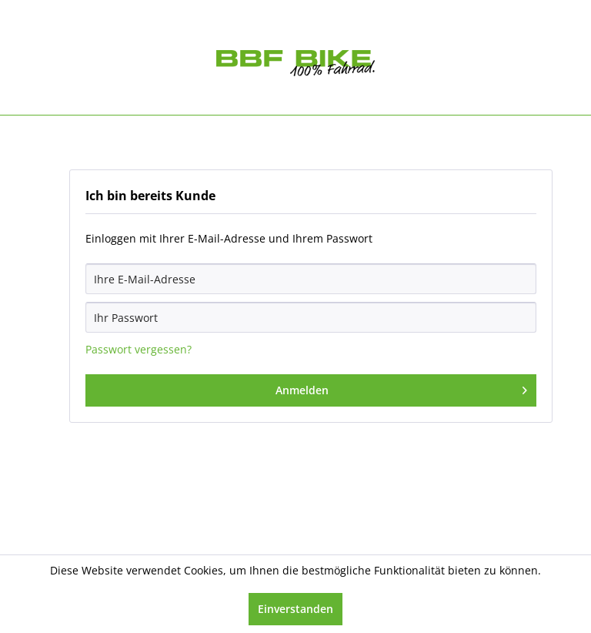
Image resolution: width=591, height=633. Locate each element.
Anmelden (401, 387)
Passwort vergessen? (138, 349)
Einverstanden (295, 608)
